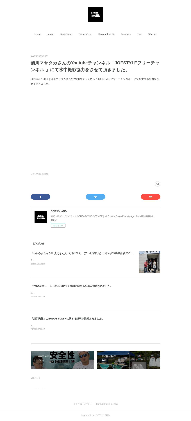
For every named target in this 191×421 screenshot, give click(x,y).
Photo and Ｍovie (106, 34)
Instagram (126, 34)
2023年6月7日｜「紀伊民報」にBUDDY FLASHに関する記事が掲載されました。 (70, 325)
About (50, 34)
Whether (152, 34)
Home (37, 34)
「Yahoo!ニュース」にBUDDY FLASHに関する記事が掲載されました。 (72, 286)
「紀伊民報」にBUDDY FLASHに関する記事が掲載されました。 (67, 318)
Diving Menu (85, 34)
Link (139, 34)
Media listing (66, 34)
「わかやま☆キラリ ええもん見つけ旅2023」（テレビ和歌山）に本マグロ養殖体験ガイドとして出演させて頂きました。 (99, 253)
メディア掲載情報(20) (39, 174)
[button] (37, 34)
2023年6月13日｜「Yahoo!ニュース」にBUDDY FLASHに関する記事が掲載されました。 (74, 293)
